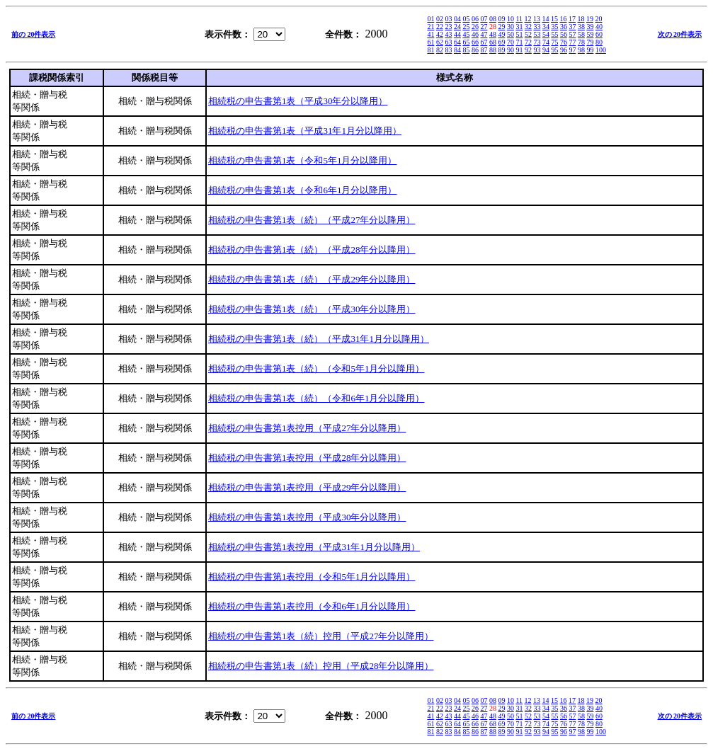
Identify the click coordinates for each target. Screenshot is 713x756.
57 (572, 34)
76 (563, 42)
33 (536, 26)
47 (483, 34)
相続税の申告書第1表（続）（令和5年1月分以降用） (316, 368)
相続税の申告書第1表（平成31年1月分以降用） (304, 130)
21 (430, 26)
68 (492, 42)
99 (589, 50)
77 (572, 42)
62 (439, 42)
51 (519, 34)
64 (457, 42)
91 (519, 50)
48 (492, 34)
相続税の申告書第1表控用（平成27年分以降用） (307, 428)
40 (599, 26)
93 (536, 50)
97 (572, 50)
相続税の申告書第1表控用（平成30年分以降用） (307, 517)
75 (554, 42)
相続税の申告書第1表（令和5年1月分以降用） (302, 160)
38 (581, 26)
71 (519, 42)
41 (430, 34)
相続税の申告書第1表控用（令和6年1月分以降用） (312, 606)
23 (448, 26)
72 (528, 42)
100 (600, 50)
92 (528, 50)
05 (465, 19)
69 (501, 42)
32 (528, 26)
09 (501, 19)
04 (457, 19)
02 (439, 19)
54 (545, 34)
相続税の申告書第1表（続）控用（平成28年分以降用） (321, 665)
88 (492, 50)
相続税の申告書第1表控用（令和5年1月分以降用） (312, 576)
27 (483, 26)
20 (599, 19)
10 (510, 19)
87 (483, 50)
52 (528, 34)
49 (501, 34)
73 (536, 42)
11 (519, 19)
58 (581, 34)
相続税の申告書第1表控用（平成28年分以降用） (307, 457)
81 (430, 50)
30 (510, 26)
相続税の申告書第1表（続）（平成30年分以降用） (312, 309)
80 (599, 42)
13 (536, 19)
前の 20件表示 (33, 34)
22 (439, 26)
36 (563, 26)
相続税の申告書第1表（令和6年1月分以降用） (302, 190)
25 (465, 26)
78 (581, 42)
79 (589, 42)
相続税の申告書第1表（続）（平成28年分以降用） (312, 249)
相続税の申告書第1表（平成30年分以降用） (298, 101)
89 (501, 50)
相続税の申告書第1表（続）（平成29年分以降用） (312, 279)
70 (510, 42)
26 (475, 26)
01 (430, 19)
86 (475, 50)
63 (448, 42)
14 (545, 19)
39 (589, 26)
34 (545, 26)
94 (545, 50)
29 (501, 26)
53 (536, 34)
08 (492, 19)
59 (589, 34)
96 (563, 50)
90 (510, 50)
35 (554, 26)
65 (465, 42)
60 (599, 34)
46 (475, 34)
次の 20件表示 (680, 34)
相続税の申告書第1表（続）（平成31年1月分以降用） (318, 338)
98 (581, 50)
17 (572, 19)
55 (554, 34)
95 (554, 50)
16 (563, 19)
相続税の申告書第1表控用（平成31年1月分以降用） (314, 547)
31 (519, 26)
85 (465, 50)
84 (457, 50)
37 (572, 26)
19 (589, 19)
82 (439, 50)
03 (448, 19)
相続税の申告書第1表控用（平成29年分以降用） (307, 487)
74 (545, 42)
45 (465, 34)
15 (554, 19)
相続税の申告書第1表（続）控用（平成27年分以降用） (321, 636)
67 (483, 42)
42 (439, 34)
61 (430, 42)
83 (448, 50)
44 (457, 34)
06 (475, 19)
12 (528, 19)
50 (510, 34)
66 (475, 42)
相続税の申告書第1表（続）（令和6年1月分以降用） (316, 398)
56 (563, 34)
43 (448, 34)
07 (483, 19)
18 (581, 19)
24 (457, 26)
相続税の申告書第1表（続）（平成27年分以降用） (312, 219)
